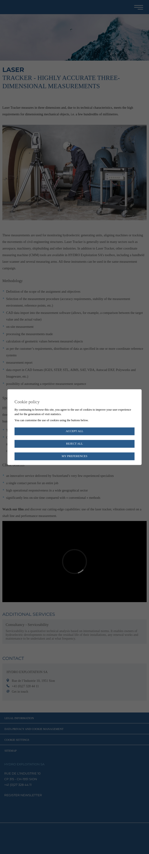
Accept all (74, 431)
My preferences (74, 456)
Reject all (74, 443)
